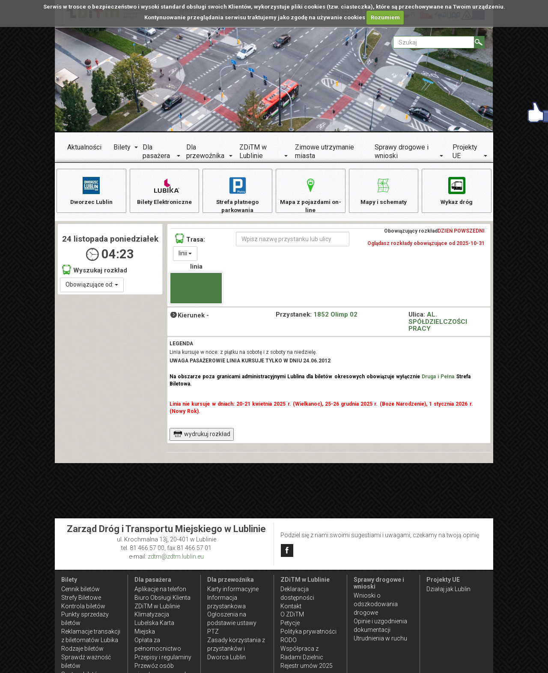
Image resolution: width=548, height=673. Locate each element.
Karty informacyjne (233, 589)
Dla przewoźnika (205, 151)
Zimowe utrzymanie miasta (324, 151)
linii (185, 254)
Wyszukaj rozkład (94, 271)
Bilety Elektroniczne (164, 190)
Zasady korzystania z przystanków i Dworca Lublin (236, 649)
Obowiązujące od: (92, 286)
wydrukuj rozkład (201, 435)
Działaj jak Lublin (448, 589)
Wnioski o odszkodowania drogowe (376, 604)
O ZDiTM (292, 614)
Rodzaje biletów (82, 648)
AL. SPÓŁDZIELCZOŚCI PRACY (437, 323)
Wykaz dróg (457, 190)
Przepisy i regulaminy (162, 657)
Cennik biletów (80, 589)
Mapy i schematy (383, 190)
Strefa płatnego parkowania (237, 195)
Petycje (290, 622)
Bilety (122, 147)
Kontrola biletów (83, 606)
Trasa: (190, 240)
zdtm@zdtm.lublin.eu (176, 556)
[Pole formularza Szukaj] (433, 42)
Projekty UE (465, 151)
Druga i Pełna (438, 379)
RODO (288, 640)
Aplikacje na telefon (160, 589)
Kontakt (290, 606)
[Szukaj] (479, 42)
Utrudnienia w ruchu (380, 638)
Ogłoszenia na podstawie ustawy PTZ (231, 623)
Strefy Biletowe (81, 597)
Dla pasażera (156, 151)
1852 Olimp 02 (335, 316)
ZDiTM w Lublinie (253, 151)
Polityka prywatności (308, 631)
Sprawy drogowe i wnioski (402, 151)
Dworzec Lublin (91, 190)
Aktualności (84, 147)
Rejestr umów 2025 (306, 665)
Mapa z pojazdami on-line (310, 195)
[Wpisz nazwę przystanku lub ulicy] (292, 240)
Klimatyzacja (151, 614)
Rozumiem (385, 17)
